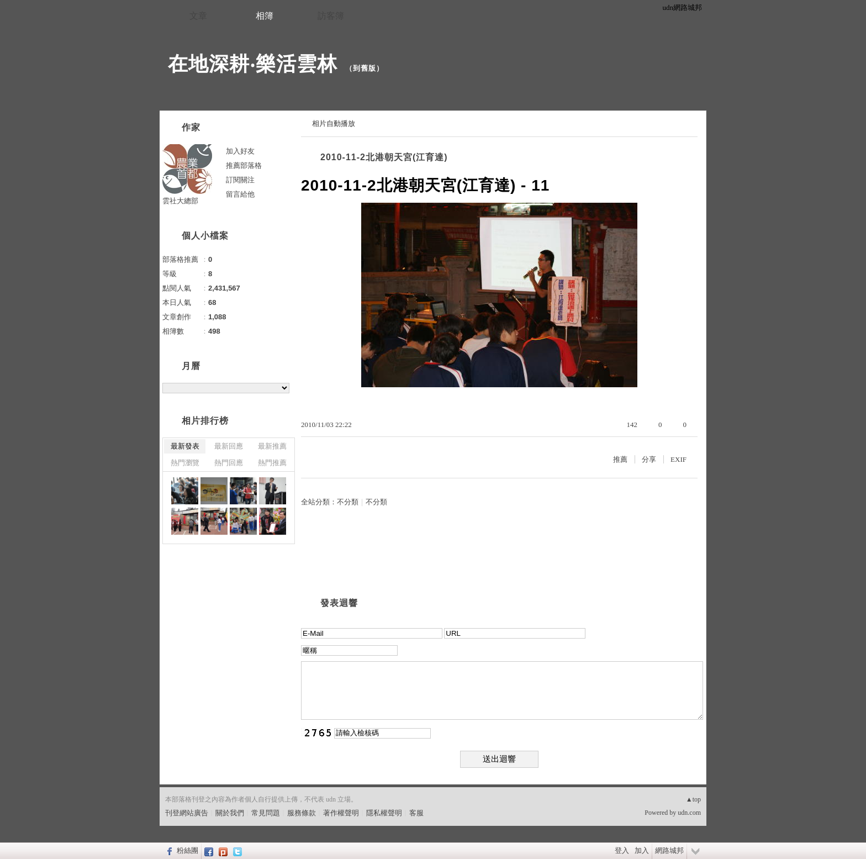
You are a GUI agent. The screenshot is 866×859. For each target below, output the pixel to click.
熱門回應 (228, 463)
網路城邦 (669, 850)
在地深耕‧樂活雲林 (252, 63)
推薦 (620, 459)
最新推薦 (272, 446)
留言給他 (240, 194)
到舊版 (364, 68)
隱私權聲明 (384, 813)
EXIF (678, 459)
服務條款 (301, 813)
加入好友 (240, 151)
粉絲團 (187, 850)
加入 (642, 850)
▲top (693, 799)
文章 (198, 15)
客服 (416, 813)
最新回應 (228, 446)
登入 (622, 850)
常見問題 (265, 813)
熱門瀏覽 (185, 463)
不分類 (347, 502)
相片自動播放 (333, 123)
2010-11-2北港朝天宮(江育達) (384, 157)
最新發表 (185, 446)
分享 (649, 459)
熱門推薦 (272, 463)
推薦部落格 (244, 165)
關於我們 (229, 813)
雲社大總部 (180, 201)
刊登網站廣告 (186, 813)
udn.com (689, 812)
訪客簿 (331, 15)
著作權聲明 (341, 813)
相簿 (264, 15)
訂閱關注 (240, 180)
